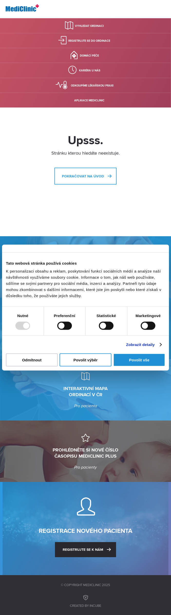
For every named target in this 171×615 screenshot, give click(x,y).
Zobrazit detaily (140, 344)
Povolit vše (139, 360)
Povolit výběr (85, 360)
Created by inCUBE (85, 600)
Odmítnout (32, 360)
